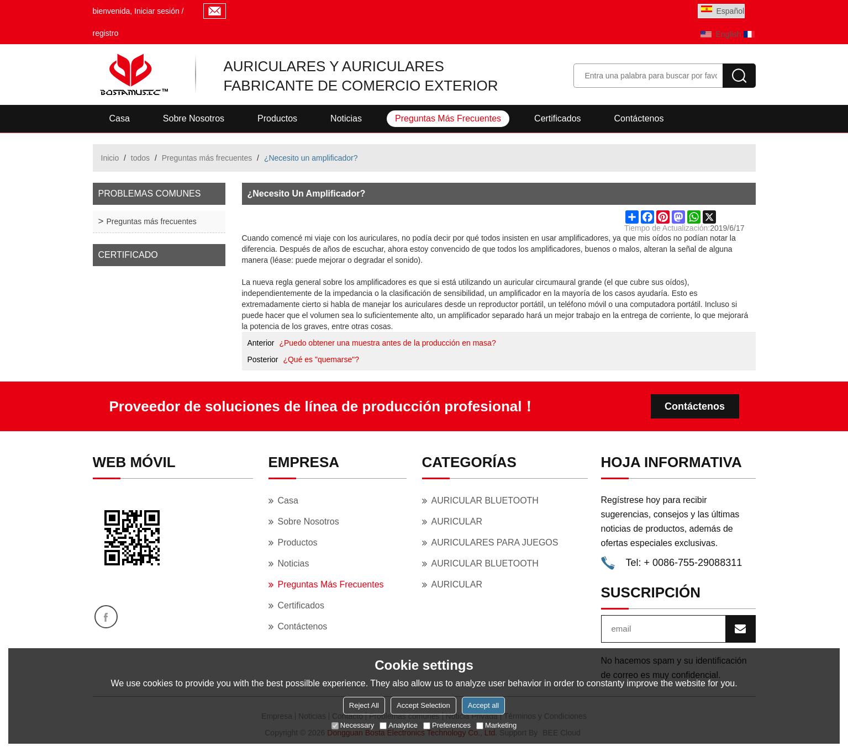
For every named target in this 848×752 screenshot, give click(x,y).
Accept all (483, 705)
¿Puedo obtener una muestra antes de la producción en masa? (387, 342)
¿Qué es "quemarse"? (321, 359)
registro (106, 33)
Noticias (346, 118)
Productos (277, 118)
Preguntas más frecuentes (448, 118)
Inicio (110, 157)
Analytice (399, 725)
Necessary (352, 725)
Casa (119, 118)
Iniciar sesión (157, 11)
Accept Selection (423, 705)
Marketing (496, 725)
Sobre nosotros (193, 118)
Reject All (364, 705)
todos (140, 157)
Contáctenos (639, 118)
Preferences (447, 725)
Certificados (557, 118)
